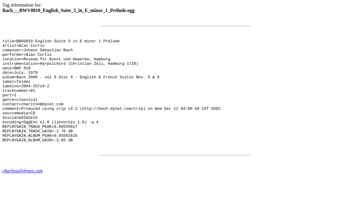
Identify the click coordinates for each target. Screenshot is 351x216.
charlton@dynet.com (22, 191)
